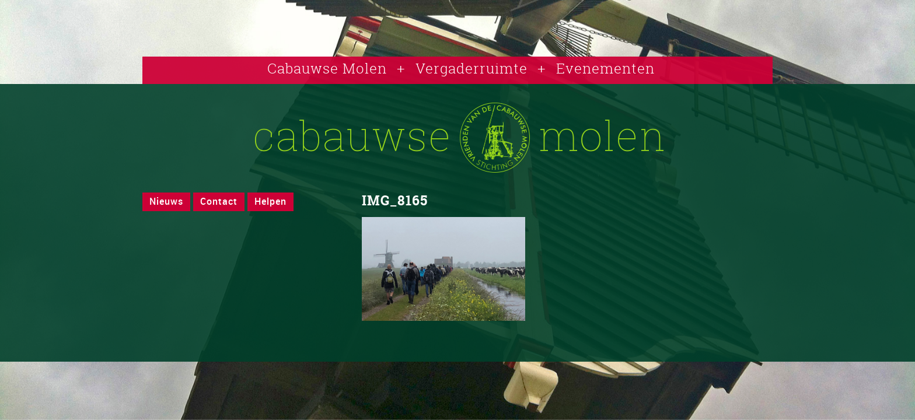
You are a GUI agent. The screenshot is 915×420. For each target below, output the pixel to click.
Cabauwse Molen (327, 68)
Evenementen (605, 68)
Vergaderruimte (471, 68)
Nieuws (166, 201)
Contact (219, 201)
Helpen (270, 201)
